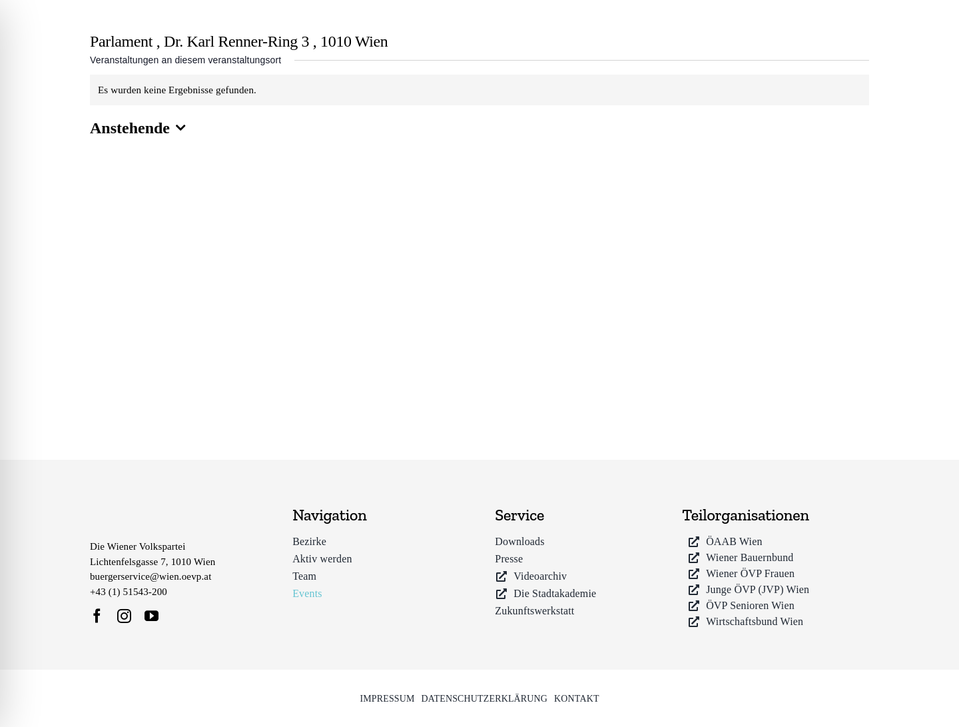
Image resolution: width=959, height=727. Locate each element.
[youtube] (152, 616)
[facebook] (97, 616)
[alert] (479, 90)
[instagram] (124, 616)
